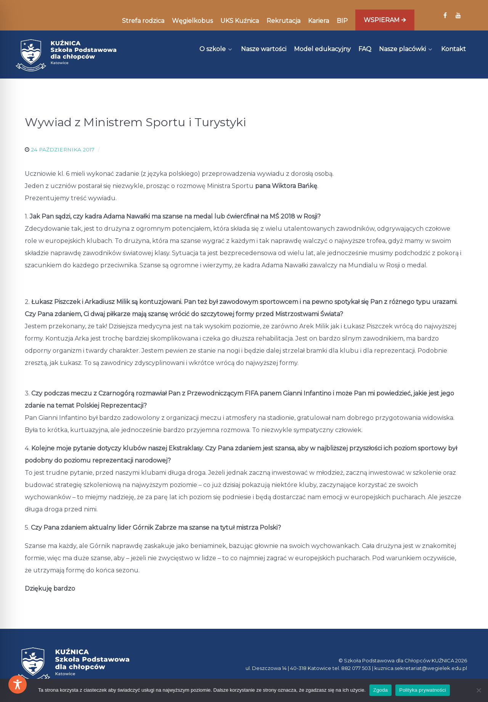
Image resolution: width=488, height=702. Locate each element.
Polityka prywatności (422, 690)
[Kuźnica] (66, 55)
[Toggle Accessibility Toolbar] (17, 684)
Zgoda (380, 690)
